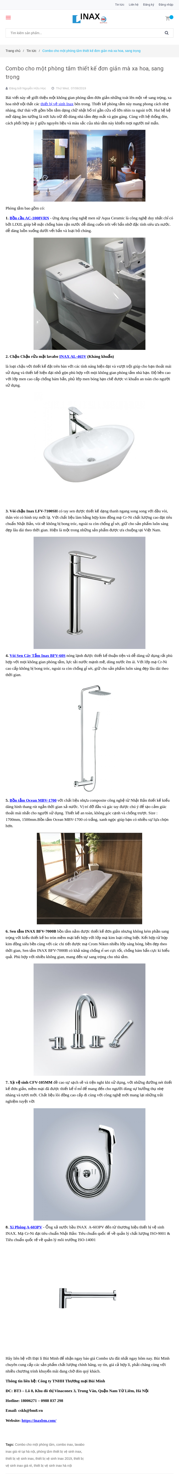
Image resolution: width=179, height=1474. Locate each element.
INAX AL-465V (72, 356)
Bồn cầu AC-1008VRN (29, 218)
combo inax (64, 1444)
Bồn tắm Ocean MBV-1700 (33, 800)
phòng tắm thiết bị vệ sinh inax (59, 1451)
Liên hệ (133, 4)
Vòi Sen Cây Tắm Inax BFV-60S (37, 655)
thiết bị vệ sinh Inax (57, 104)
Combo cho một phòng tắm (34, 1444)
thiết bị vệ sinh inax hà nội (53, 1465)
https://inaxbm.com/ (39, 1420)
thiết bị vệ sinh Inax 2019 (53, 1458)
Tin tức (119, 4)
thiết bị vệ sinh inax (20, 1458)
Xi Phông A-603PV (26, 1227)
